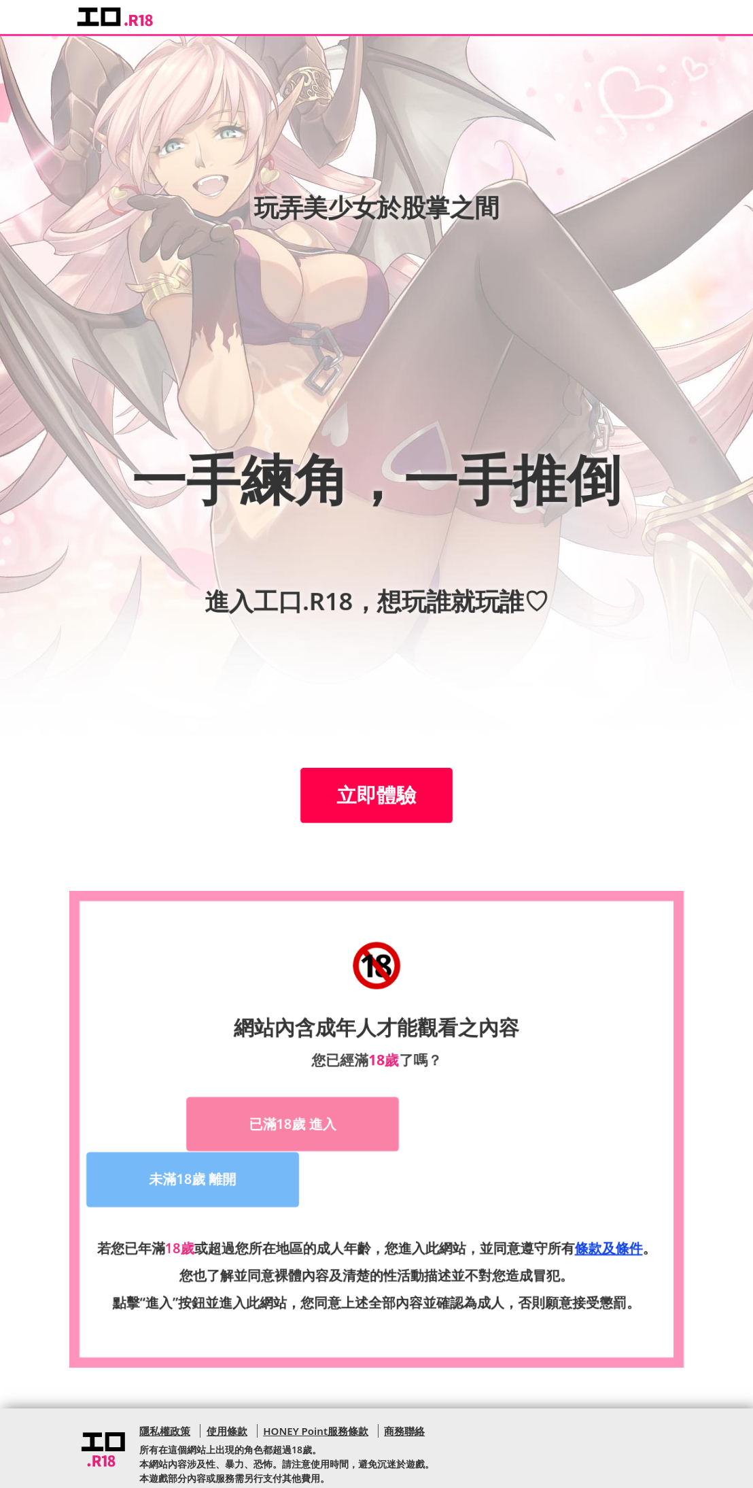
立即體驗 (377, 795)
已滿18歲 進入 (284, 1122)
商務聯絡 (404, 1374)
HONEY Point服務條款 (315, 1374)
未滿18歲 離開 (466, 1122)
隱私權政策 (164, 1374)
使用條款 (226, 1374)
